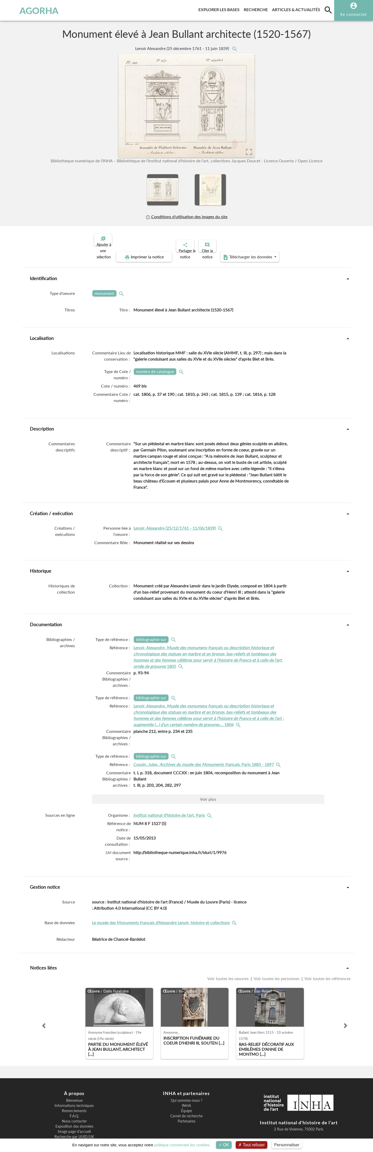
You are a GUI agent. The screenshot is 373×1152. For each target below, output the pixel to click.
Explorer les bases (220, 8)
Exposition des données (74, 1108)
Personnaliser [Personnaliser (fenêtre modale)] (286, 1145)
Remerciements (74, 1093)
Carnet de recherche (186, 1098)
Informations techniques (74, 1088)
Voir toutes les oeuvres (228, 960)
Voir (208, 781)
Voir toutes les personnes (276, 960)
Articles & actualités (297, 8)
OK (224, 1145)
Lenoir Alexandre (182, 48)
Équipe (186, 1093)
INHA (186, 1088)
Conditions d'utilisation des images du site (186, 216)
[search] (328, 10)
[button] (44, 1008)
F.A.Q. (74, 1098)
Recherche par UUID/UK (74, 1119)
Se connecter (353, 14)
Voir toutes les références (327, 960)
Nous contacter (74, 1103)
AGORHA (30, 10)
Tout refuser (251, 1145)
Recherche (257, 8)
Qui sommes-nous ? (186, 1082)
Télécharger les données (305, 239)
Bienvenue (74, 1082)
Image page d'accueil (74, 1113)
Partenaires (186, 1103)
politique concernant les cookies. (182, 1145)
